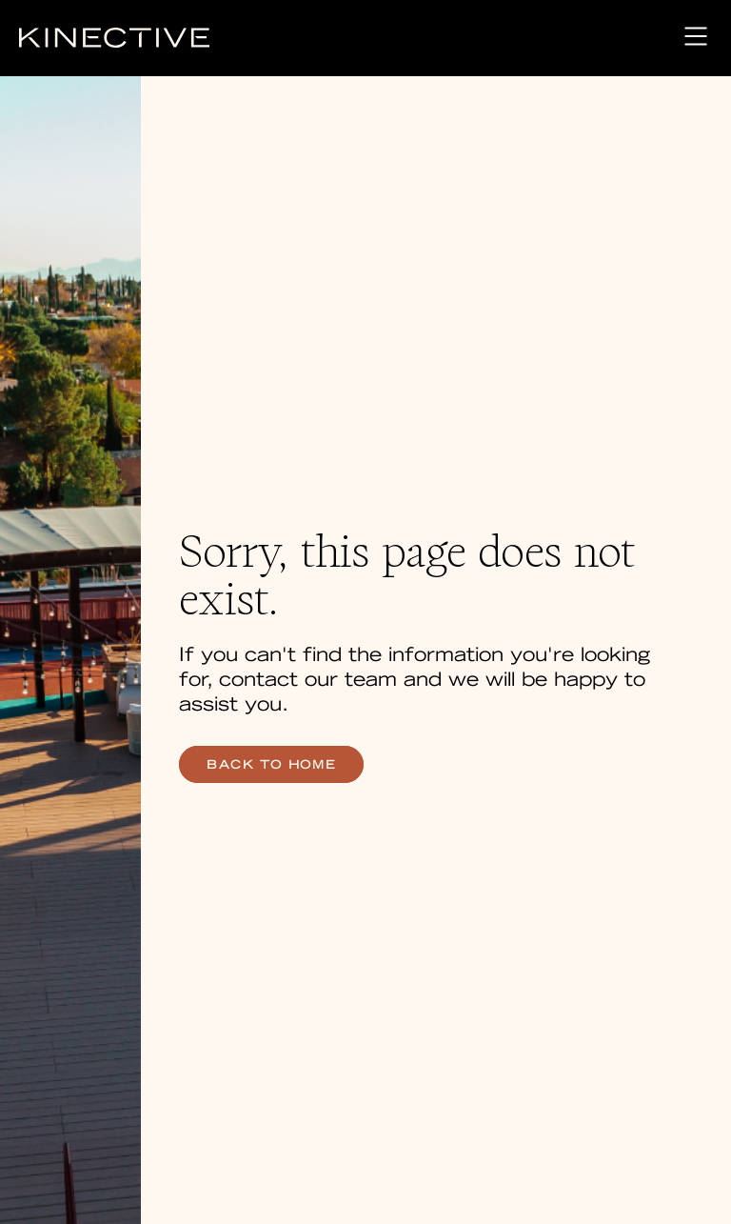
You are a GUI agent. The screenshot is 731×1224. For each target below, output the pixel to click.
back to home (271, 764)
